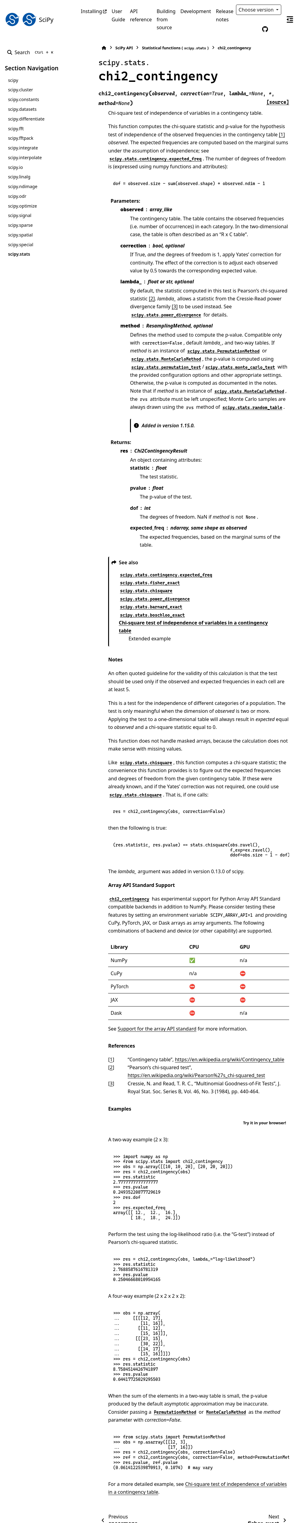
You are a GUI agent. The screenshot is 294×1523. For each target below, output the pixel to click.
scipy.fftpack (20, 138)
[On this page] (289, 19)
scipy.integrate (23, 148)
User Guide (118, 15)
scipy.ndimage (22, 186)
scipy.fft (16, 128)
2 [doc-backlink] (91, 1027)
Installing (91, 11)
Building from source (166, 19)
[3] (113, 298)
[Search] (31, 52)
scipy (13, 80)
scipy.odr (17, 196)
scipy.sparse (20, 225)
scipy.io (15, 167)
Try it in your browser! (264, 1082)
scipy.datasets (22, 109)
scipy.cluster (20, 90)
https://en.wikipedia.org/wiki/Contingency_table (209, 1019)
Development (195, 11)
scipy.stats (19, 254)
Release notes (225, 15)
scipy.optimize (22, 206)
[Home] (84, 48)
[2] (113, 290)
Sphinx (45, 1514)
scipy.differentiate (26, 119)
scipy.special (20, 244)
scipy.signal (19, 215)
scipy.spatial (20, 235)
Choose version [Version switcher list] (257, 9)
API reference (141, 15)
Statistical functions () (155, 48)
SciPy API (104, 48)
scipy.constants (23, 99)
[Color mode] (252, 29)
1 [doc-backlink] (91, 1019)
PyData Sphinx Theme (248, 1508)
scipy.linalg (19, 177)
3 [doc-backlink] (91, 1043)
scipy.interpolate (25, 157)
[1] (246, 134)
